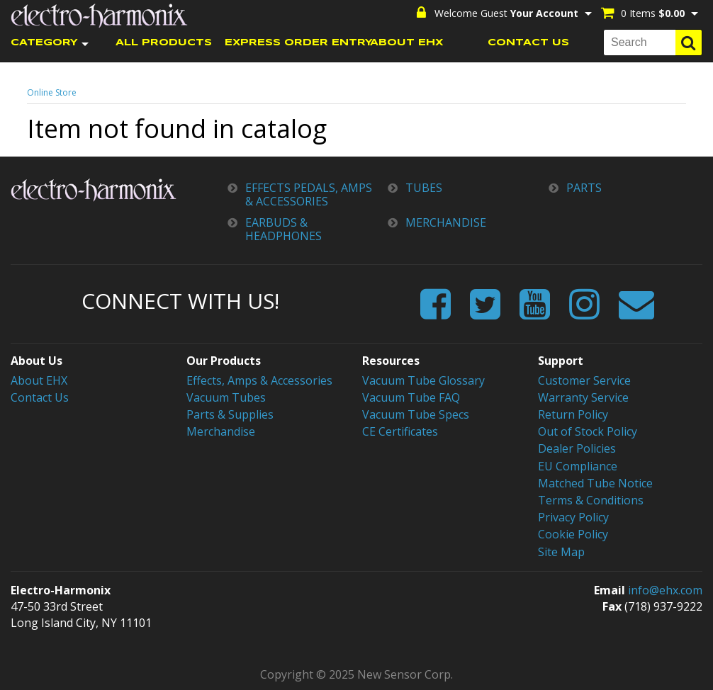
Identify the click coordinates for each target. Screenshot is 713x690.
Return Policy (573, 414)
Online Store (52, 92)
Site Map (561, 552)
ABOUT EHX (406, 42)
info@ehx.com (665, 590)
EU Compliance (577, 466)
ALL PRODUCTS (164, 42)
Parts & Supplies (230, 414)
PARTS (584, 188)
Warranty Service (583, 397)
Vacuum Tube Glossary (423, 380)
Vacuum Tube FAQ (411, 397)
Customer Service (584, 380)
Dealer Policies (577, 448)
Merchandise (220, 431)
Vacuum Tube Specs (415, 414)
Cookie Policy (573, 534)
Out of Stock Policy (587, 431)
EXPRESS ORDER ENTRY (286, 42)
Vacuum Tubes (226, 397)
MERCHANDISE (445, 223)
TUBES (423, 188)
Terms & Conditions (591, 500)
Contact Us (40, 397)
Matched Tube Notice (595, 483)
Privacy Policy (573, 517)
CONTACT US (528, 42)
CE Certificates (400, 431)
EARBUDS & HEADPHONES (283, 229)
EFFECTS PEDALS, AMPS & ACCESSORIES (308, 194)
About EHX (39, 380)
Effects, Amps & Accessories (259, 380)
